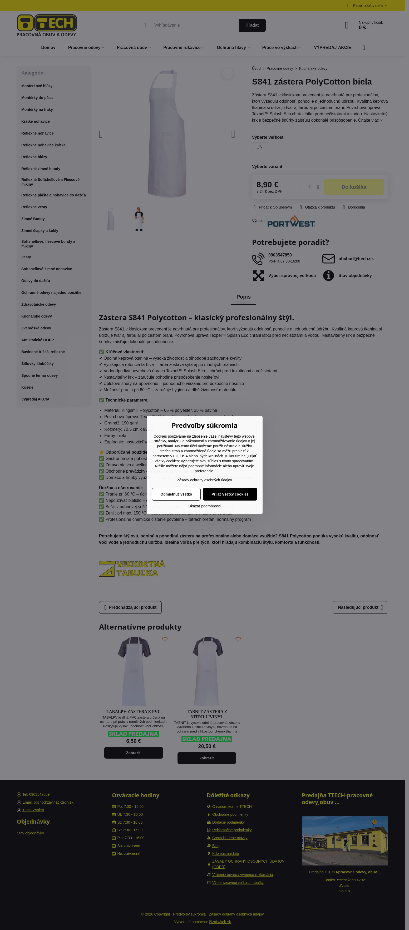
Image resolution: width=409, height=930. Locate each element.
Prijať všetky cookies (230, 494)
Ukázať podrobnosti (205, 506)
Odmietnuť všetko (176, 494)
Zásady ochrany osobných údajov (204, 480)
